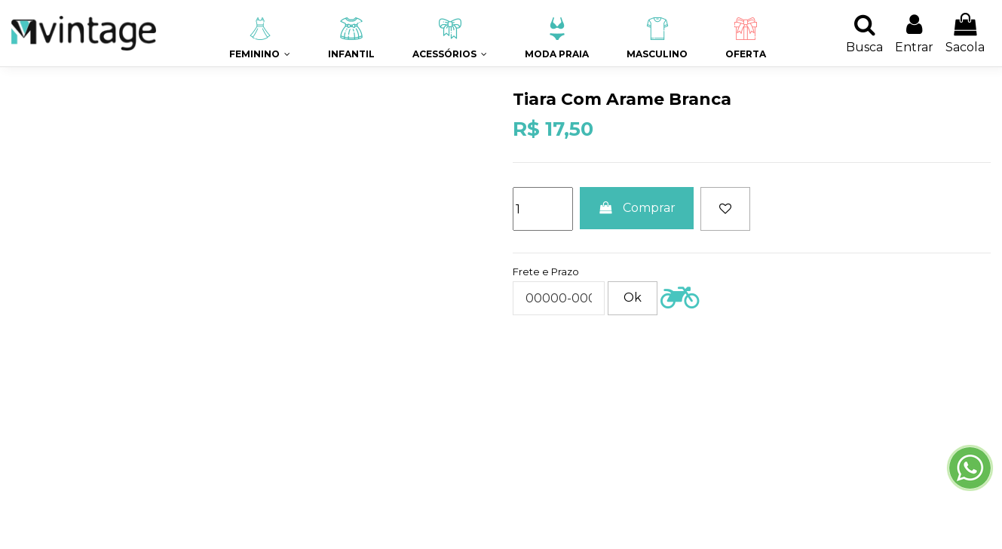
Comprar (637, 208)
